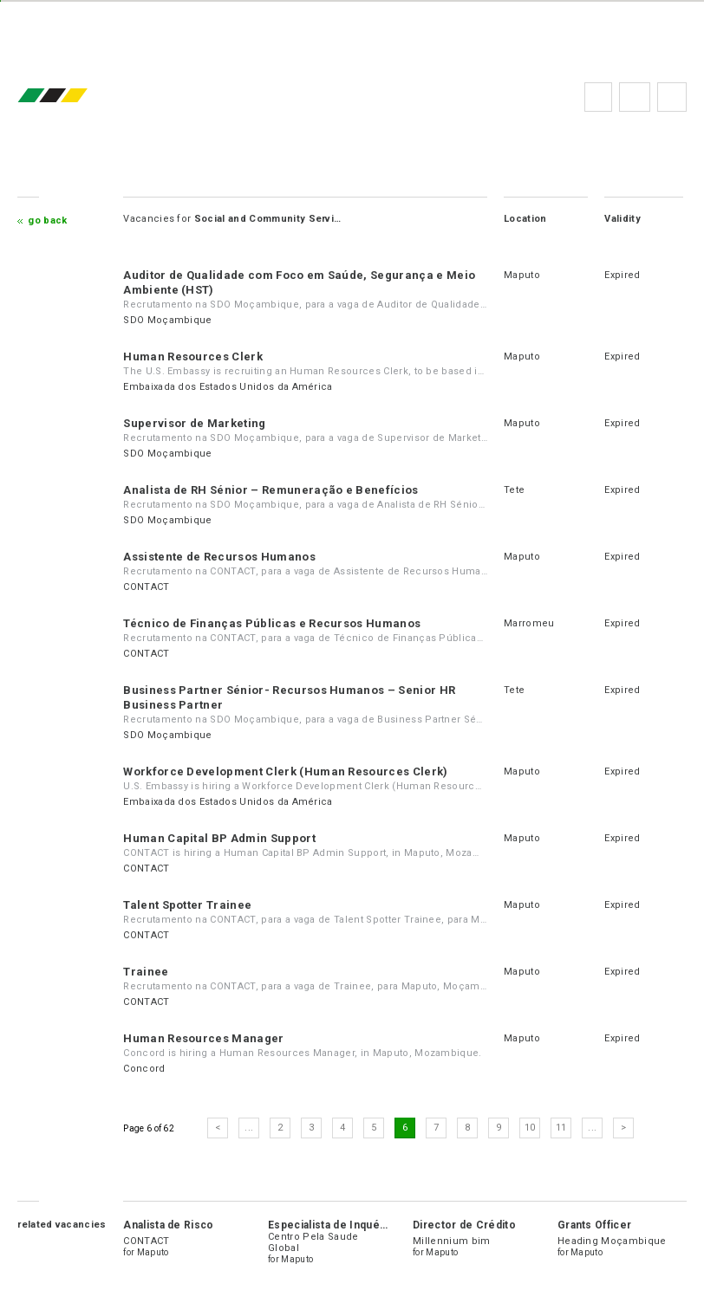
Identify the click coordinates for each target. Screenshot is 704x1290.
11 (561, 1127)
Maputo (522, 275)
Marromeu (529, 623)
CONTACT (146, 587)
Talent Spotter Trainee (187, 904)
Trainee (145, 971)
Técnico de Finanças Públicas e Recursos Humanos (271, 623)
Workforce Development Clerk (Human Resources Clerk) (285, 771)
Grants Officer (594, 1225)
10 (530, 1127)
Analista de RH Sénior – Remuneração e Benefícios (270, 489)
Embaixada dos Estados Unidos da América (227, 386)
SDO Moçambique (167, 320)
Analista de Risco (168, 1225)
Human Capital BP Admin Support (219, 838)
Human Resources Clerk (193, 356)
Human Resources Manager (203, 1038)
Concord (144, 1068)
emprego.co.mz (78, 96)
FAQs (634, 97)
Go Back (47, 220)
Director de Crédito (464, 1225)
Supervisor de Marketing (194, 423)
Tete (514, 490)
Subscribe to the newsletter (672, 97)
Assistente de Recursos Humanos (219, 556)
